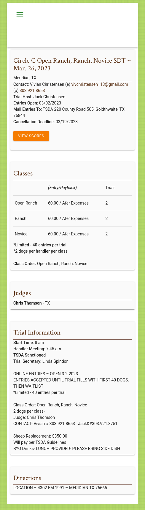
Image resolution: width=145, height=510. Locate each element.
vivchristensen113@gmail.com (99, 84)
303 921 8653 (32, 90)
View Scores (31, 136)
